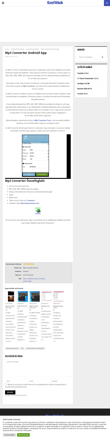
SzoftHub (55, 3)
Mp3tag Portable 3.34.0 (58, 307)
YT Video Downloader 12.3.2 (87, 78)
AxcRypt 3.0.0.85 (83, 83)
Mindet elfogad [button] (23, 435)
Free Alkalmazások (12, 348)
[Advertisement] (55, 24)
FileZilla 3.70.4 (82, 73)
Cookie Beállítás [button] (9, 435)
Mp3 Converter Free (43, 120)
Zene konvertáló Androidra (35, 348)
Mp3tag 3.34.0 (45, 306)
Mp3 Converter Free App (10, 307)
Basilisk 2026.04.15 (84, 89)
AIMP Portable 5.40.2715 (33, 307)
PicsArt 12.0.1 (82, 94)
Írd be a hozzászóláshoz (16, 395)
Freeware (30, 200)
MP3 (22, 348)
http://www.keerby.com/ (30, 203)
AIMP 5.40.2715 (22, 306)
